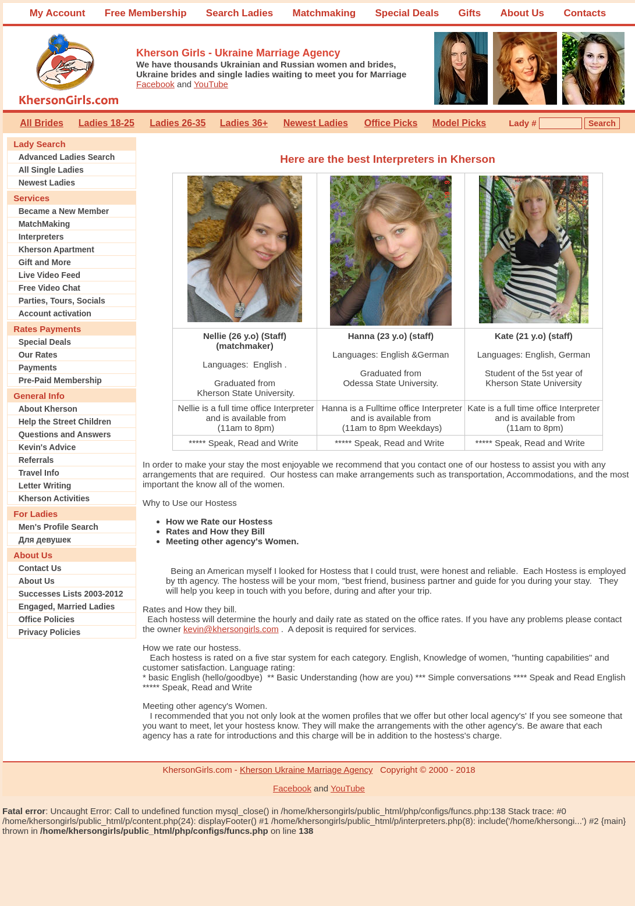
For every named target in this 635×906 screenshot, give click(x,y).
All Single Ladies (51, 169)
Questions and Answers (65, 434)
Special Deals (407, 13)
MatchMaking (44, 224)
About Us (523, 13)
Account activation (55, 313)
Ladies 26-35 (177, 123)
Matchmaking (324, 13)
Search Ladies (239, 13)
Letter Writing (45, 485)
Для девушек (45, 539)
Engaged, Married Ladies (67, 606)
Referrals (36, 460)
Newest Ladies (315, 123)
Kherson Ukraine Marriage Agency (306, 770)
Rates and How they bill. (190, 609)
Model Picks (459, 123)
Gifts (469, 13)
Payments (38, 367)
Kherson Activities (54, 498)
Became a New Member (64, 211)
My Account (58, 13)
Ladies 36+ (244, 123)
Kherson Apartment (56, 249)
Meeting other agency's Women (204, 706)
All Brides (41, 123)
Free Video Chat (49, 288)
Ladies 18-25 (106, 123)
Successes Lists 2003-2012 (71, 593)
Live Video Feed (49, 275)
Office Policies (47, 619)
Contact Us (40, 568)
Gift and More (45, 262)
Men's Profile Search (58, 527)
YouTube (211, 84)
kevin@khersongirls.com (231, 629)
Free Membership (146, 13)
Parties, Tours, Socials (62, 300)
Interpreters (41, 236)
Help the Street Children (65, 421)
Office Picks (391, 123)
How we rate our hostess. (192, 647)
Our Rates (38, 354)
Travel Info (39, 472)
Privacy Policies (50, 632)
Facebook (155, 84)
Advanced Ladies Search (67, 157)
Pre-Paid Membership (60, 380)
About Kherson (48, 408)
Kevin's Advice (47, 447)
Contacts (584, 13)
